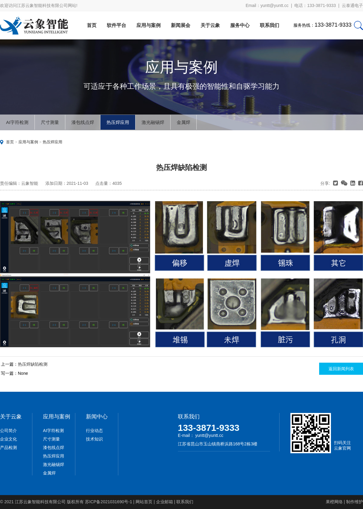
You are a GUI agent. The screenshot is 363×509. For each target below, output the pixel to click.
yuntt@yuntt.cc (274, 5)
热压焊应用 (117, 122)
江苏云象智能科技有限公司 (40, 501)
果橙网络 (334, 501)
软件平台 (116, 25)
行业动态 (94, 430)
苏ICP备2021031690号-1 (108, 501)
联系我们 (269, 25)
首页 (91, 25)
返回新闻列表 (341, 368)
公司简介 (8, 430)
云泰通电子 (352, 5)
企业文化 (8, 439)
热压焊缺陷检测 (32, 364)
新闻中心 (97, 417)
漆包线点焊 (82, 122)
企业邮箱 (164, 501)
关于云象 (210, 25)
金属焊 (183, 122)
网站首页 (144, 501)
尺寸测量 (50, 122)
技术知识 (94, 439)
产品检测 (8, 447)
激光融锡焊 (153, 122)
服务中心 (240, 25)
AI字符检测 (17, 122)
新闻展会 (180, 25)
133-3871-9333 (209, 428)
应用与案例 (148, 25)
